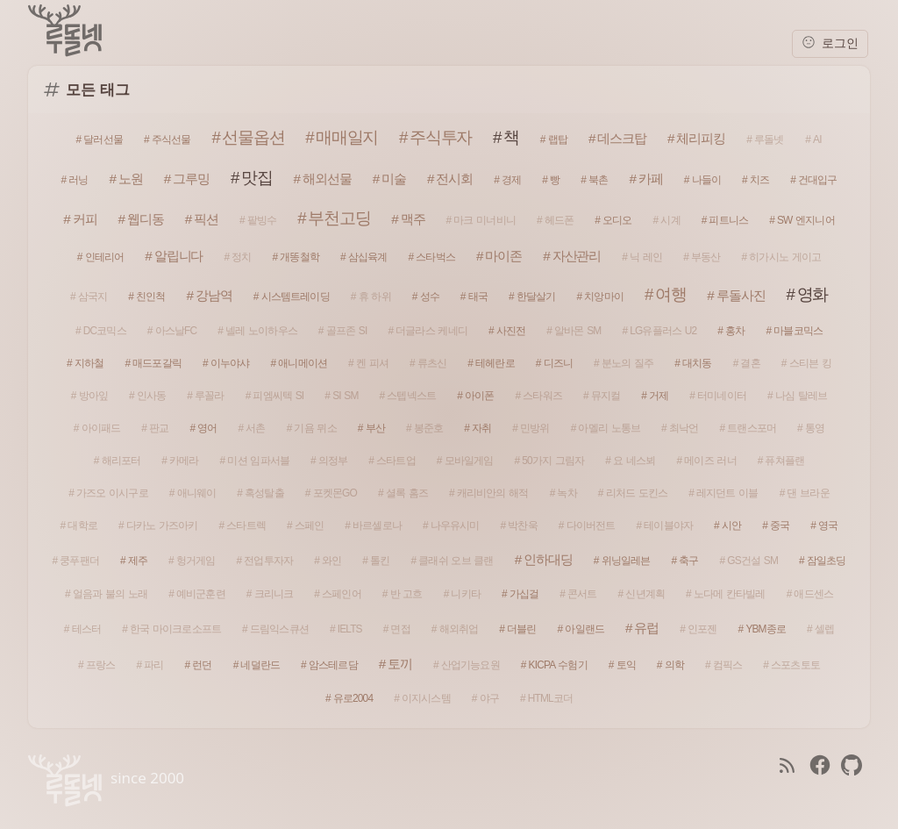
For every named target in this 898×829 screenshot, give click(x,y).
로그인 (830, 42)
